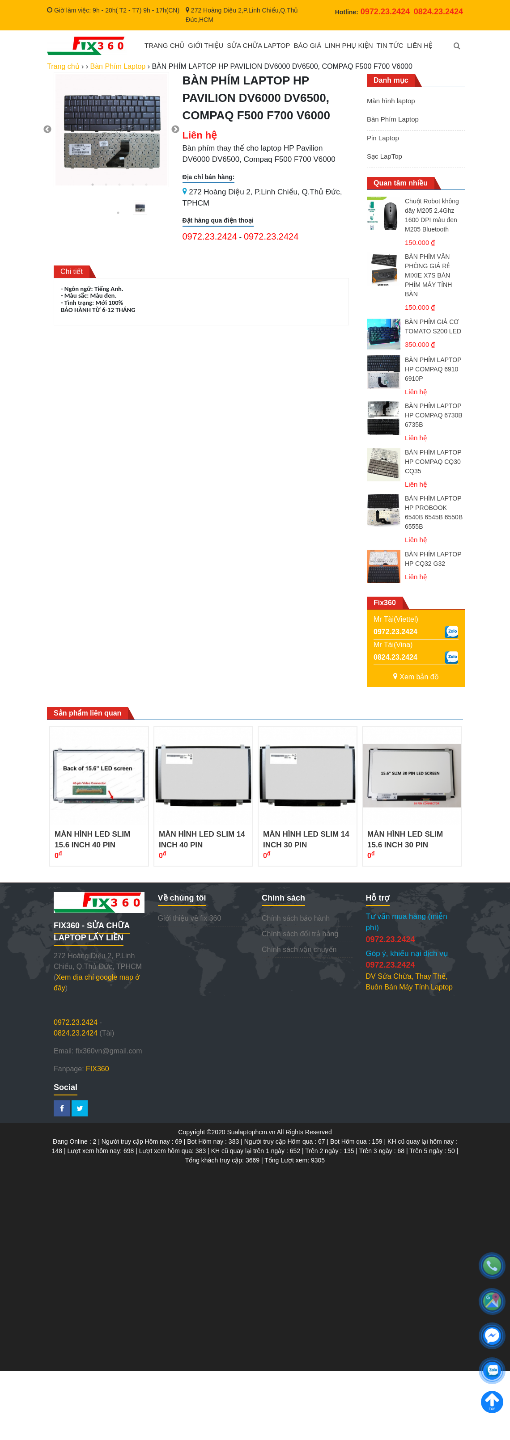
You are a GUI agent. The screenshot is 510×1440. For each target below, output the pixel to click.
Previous (47, 129)
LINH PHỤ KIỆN (349, 45)
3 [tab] (119, 184)
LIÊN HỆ (419, 45)
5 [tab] (146, 184)
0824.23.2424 (395, 657)
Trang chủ (63, 66)
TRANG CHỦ (164, 45)
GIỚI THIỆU (205, 45)
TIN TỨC (390, 45)
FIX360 (97, 1069)
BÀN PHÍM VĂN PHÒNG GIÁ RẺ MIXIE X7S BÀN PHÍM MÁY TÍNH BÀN (428, 275)
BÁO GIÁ (308, 45)
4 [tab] (132, 184)
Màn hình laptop (391, 101)
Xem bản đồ (415, 677)
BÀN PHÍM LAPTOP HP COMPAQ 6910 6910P (433, 369)
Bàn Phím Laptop (393, 119)
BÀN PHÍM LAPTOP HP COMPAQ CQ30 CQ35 (433, 462)
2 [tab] (106, 184)
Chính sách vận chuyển (299, 949)
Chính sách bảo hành (296, 918)
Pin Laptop (383, 138)
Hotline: (372, 12)
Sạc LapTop (384, 156)
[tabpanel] (111, 129)
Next (175, 129)
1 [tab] (92, 184)
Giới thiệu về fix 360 (189, 918)
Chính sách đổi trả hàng (300, 934)
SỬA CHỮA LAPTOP (258, 45)
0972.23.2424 (210, 236)
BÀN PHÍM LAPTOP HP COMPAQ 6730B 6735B (434, 415)
